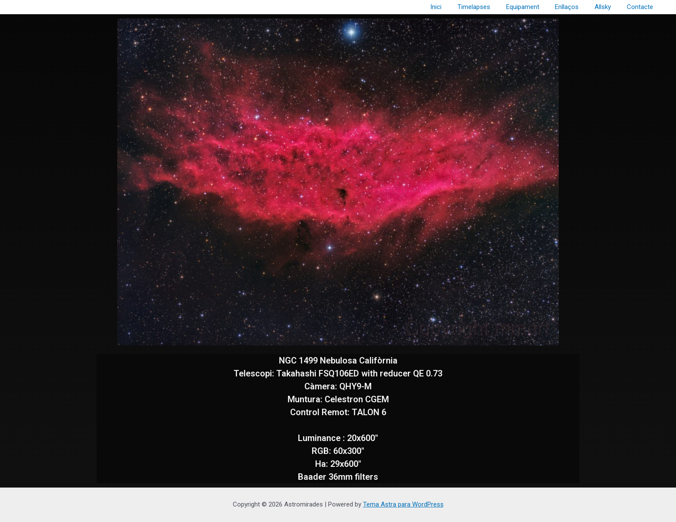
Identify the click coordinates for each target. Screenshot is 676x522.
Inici (451, 7)
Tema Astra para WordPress (403, 504)
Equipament (532, 7)
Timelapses (486, 7)
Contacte (641, 7)
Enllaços (574, 7)
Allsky (607, 7)
